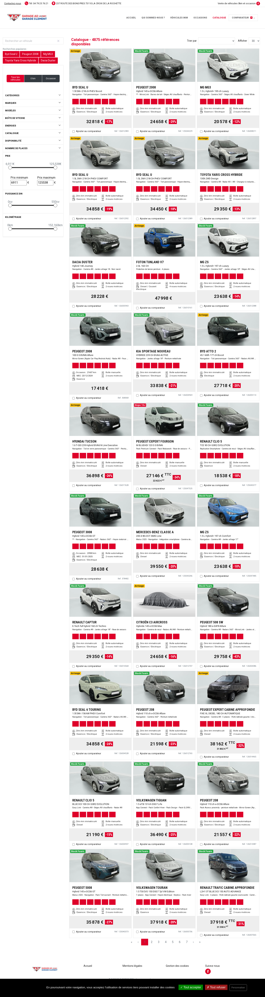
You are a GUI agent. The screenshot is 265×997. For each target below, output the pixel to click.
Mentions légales (132, 965)
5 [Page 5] (173, 942)
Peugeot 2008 (30, 54)
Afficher (242, 40)
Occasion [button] (51, 78)
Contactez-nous (12, 3)
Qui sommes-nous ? (153, 17)
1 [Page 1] (145, 942)
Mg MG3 (48, 54)
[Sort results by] (216, 40)
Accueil (131, 17)
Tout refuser (216, 987)
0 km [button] (33, 78)
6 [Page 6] (180, 942)
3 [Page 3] (159, 942)
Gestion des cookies (177, 965)
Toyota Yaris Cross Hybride (20, 60)
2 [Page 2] (152, 942)
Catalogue (219, 17)
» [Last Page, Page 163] (200, 942)
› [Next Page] (193, 942)
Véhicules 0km (179, 17)
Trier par (192, 40)
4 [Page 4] (166, 942)
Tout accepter (190, 987)
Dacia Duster (48, 60)
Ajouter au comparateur (88, 131)
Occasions (200, 17)
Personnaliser (238, 987)
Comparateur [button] (242, 17)
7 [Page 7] (187, 942)
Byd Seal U (11, 54)
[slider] (10, 167)
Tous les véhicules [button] (15, 78)
